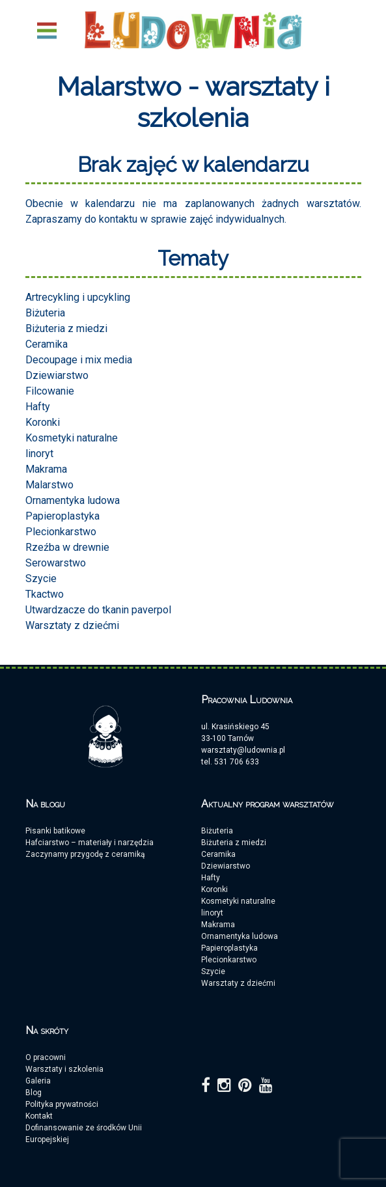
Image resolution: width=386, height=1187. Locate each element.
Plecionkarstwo (60, 531)
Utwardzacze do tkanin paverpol (98, 610)
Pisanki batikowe (55, 830)
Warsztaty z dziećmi (72, 625)
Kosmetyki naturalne (71, 438)
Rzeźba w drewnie (67, 547)
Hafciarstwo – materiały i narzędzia (89, 842)
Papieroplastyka (62, 516)
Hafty (37, 406)
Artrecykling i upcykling (77, 297)
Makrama (46, 469)
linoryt (39, 453)
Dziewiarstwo (57, 375)
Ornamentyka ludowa (72, 500)
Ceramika (46, 344)
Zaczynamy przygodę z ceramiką (85, 854)
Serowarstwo (55, 563)
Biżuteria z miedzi (66, 328)
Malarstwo (49, 485)
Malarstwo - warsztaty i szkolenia (193, 102)
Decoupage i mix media (78, 360)
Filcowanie (49, 391)
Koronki (42, 422)
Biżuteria (45, 313)
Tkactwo (44, 594)
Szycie (41, 578)
